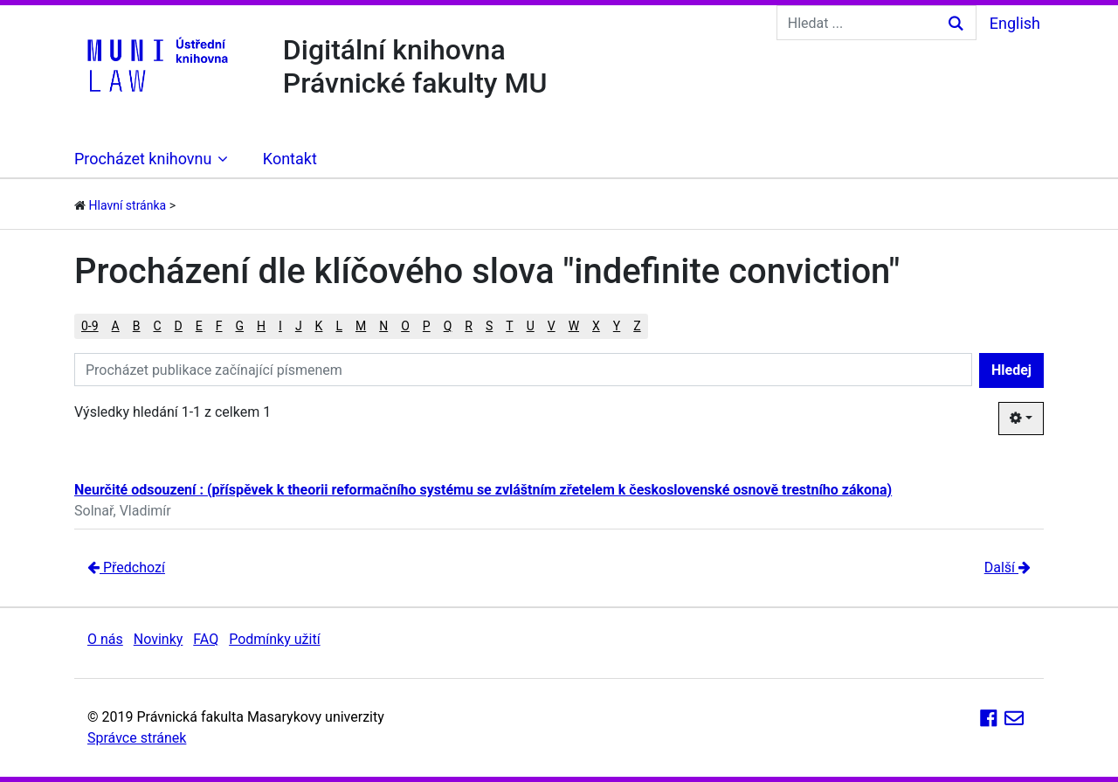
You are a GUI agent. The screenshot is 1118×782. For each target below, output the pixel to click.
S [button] (489, 326)
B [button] (137, 326)
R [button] (469, 326)
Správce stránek (136, 738)
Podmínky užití (274, 639)
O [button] (405, 326)
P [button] (427, 326)
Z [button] (636, 326)
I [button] (280, 326)
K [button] (319, 326)
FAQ (205, 639)
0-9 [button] (90, 326)
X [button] (596, 326)
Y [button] (616, 326)
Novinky (158, 639)
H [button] (261, 326)
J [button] (298, 326)
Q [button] (448, 326)
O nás (105, 639)
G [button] (240, 326)
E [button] (199, 326)
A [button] (116, 326)
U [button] (531, 326)
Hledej (1011, 370)
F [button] (219, 326)
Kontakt (290, 158)
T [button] (509, 326)
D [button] (179, 326)
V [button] (552, 326)
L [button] (338, 326)
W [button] (574, 326)
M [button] (360, 326)
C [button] (157, 326)
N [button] (383, 326)
